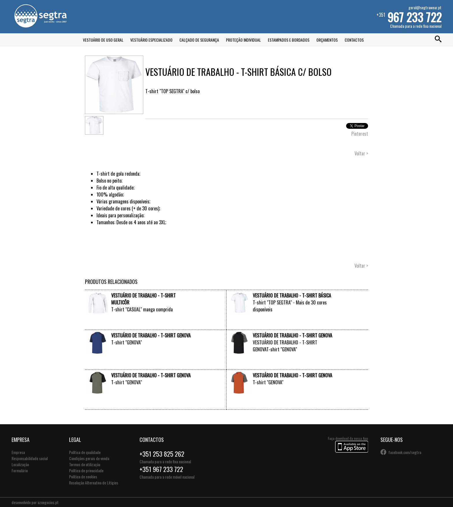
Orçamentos (327, 40)
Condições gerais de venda (89, 458)
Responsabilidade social (30, 458)
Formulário (20, 470)
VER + (186, 324)
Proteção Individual (243, 40)
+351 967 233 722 (161, 469)
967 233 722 (414, 17)
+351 (408, 16)
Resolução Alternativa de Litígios (93, 483)
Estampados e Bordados (288, 40)
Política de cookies (83, 476)
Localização (20, 464)
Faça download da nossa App (348, 445)
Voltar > (361, 153)
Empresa (18, 452)
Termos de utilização (84, 464)
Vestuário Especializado (151, 40)
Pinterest (359, 133)
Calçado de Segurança (199, 40)
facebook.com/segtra (404, 452)
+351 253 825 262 (162, 453)
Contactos (354, 40)
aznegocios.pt (48, 502)
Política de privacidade (86, 470)
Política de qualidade (85, 452)
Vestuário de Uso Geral (103, 40)
